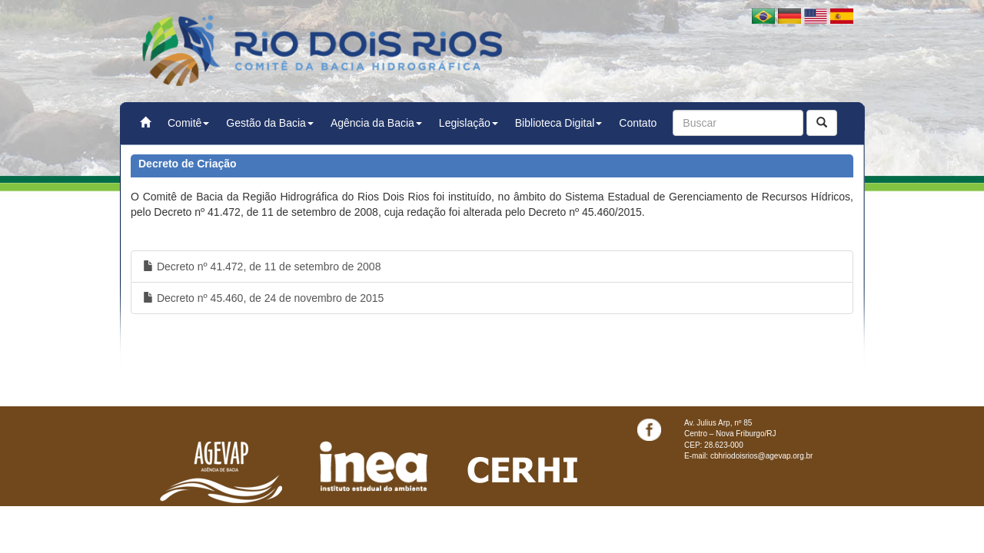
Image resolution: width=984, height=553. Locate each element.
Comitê (188, 123)
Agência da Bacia (376, 123)
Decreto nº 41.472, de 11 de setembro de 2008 (262, 266)
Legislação (468, 123)
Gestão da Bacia (270, 123)
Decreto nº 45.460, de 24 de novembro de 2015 (263, 298)
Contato (638, 123)
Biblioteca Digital (559, 123)
